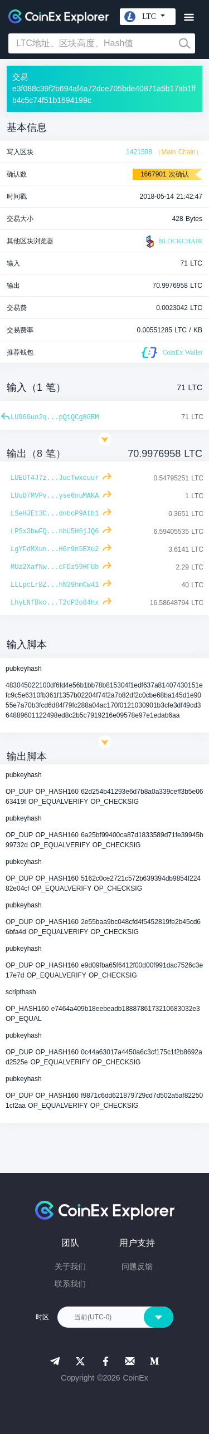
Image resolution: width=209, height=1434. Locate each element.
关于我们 (70, 1266)
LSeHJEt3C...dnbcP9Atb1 (55, 514)
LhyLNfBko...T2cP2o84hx (55, 603)
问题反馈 (137, 1266)
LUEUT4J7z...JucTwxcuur (55, 478)
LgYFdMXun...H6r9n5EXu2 (55, 549)
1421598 (139, 152)
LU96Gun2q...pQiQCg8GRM (55, 417)
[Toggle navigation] (189, 17)
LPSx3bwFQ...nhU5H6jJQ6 (55, 532)
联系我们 (70, 1283)
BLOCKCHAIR (172, 241)
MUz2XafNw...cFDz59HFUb (55, 567)
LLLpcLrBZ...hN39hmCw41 (55, 585)
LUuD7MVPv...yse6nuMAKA (55, 496)
